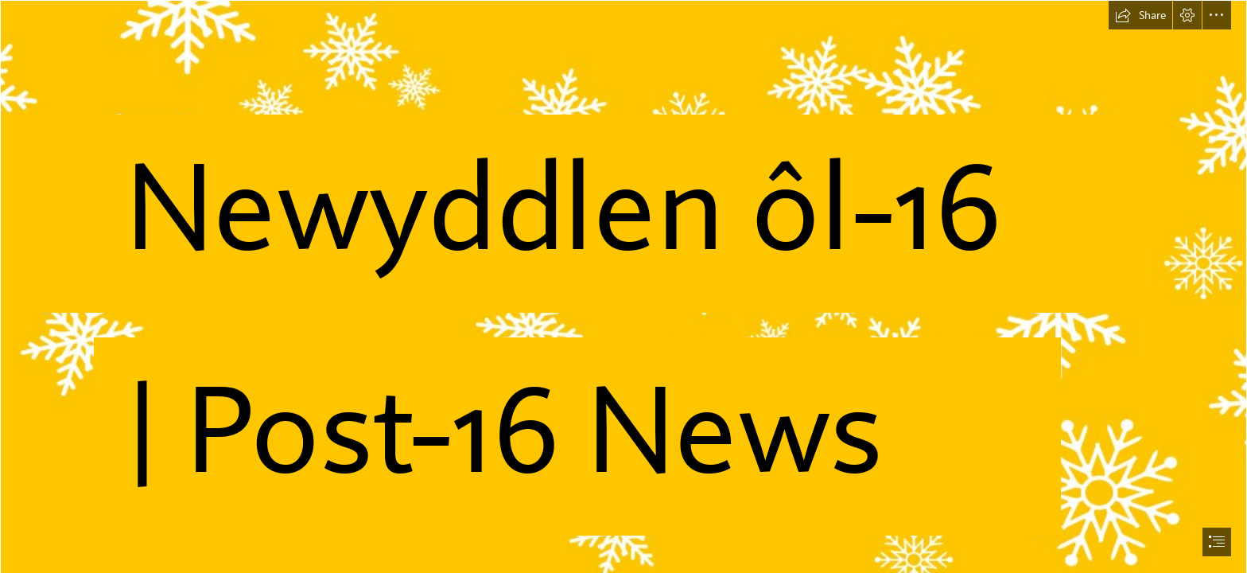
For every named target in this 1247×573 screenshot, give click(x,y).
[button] (1140, 15)
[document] (623, 286)
